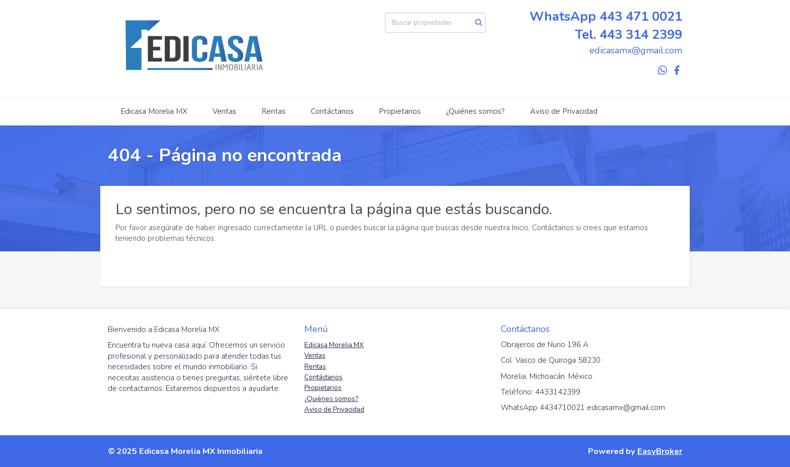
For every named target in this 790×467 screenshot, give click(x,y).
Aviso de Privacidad (564, 111)
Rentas (273, 111)
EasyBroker (659, 451)
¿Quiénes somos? (475, 111)
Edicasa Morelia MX (153, 111)
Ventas (224, 111)
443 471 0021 (641, 16)
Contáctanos (332, 111)
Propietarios (400, 111)
